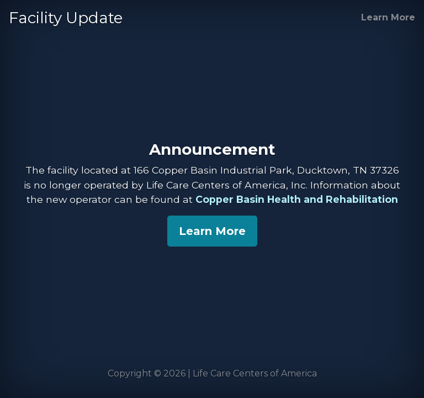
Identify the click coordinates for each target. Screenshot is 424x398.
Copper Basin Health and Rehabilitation (296, 199)
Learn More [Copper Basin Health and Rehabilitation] (388, 17)
